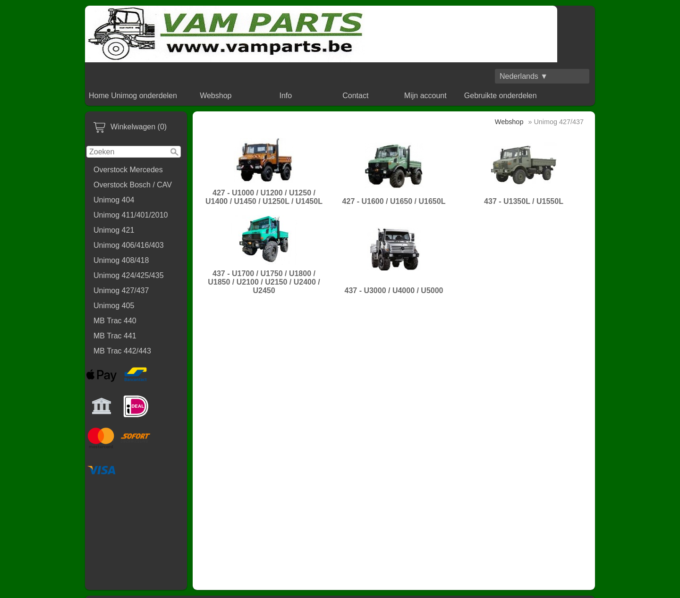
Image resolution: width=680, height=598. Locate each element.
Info (285, 96)
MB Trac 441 (115, 336)
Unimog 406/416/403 (129, 245)
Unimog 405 (114, 306)
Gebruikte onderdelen (500, 96)
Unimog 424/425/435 (129, 275)
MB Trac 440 (115, 321)
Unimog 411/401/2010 (131, 215)
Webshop (215, 96)
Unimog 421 (114, 230)
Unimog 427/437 (121, 290)
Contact (355, 96)
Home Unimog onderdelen (133, 96)
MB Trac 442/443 (122, 351)
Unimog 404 (114, 200)
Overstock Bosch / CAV (133, 185)
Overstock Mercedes (128, 170)
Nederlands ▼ (524, 76)
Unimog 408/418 (121, 260)
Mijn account (425, 96)
